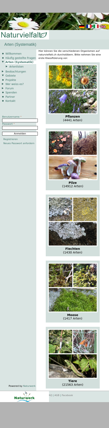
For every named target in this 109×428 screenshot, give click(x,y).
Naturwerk (29, 386)
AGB (56, 395)
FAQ (49, 395)
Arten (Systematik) (19, 62)
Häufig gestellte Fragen (20, 58)
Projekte (10, 80)
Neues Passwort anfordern (19, 143)
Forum (9, 88)
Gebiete (10, 75)
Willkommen (13, 53)
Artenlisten (16, 66)
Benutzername (12, 116)
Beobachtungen (15, 71)
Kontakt (10, 100)
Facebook (67, 395)
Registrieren (10, 139)
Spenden (11, 92)
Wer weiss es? (14, 84)
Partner (10, 96)
